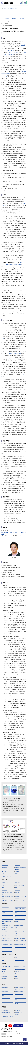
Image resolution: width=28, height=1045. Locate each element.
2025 (16, 957)
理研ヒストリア (18, 978)
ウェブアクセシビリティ (7, 876)
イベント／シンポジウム (20, 969)
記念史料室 (4, 981)
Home (2, 7)
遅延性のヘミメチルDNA (15, 353)
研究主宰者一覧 (5, 907)
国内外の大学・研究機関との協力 (20, 1003)
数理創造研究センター (19, 927)
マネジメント (17, 890)
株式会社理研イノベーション (7, 995)
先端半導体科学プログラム (7, 919)
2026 (3, 957)
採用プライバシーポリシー (20, 873)
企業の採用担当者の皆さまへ (7, 1003)
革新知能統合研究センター (7, 935)
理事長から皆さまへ (6, 882)
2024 (3, 960)
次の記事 (22, 18)
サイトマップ (5, 867)
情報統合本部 (17, 935)
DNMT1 (5, 77)
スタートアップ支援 (19, 994)
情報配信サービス (18, 971)
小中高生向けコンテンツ (20, 973)
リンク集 (4, 871)
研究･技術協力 (5, 991)
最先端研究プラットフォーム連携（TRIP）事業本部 (20, 908)
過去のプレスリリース (19, 960)
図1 (3, 338)
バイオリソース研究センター (20, 941)
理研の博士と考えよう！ (20, 966)
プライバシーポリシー (6, 873)
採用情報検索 (5, 1010)
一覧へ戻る (14, 18)
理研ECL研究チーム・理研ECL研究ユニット (7, 928)
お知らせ (4, 969)
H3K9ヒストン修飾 (13, 52)
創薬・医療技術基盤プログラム (20, 916)
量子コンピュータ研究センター (20, 932)
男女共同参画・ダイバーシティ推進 (20, 897)
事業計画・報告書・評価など (7, 893)
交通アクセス (5, 865)
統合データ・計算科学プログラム (7, 912)
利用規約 (17, 871)
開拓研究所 (17, 921)
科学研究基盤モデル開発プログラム (20, 912)
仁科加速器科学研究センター (20, 948)
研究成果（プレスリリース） (12, 7)
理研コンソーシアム (6, 998)
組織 (3, 887)
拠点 (16, 887)
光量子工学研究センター (7, 947)
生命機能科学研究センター (20, 938)
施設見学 (17, 976)
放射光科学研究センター (7, 951)
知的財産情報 (5, 987)
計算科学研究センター (6, 931)
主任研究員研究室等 (6, 925)
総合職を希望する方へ (6, 1012)
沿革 (3, 885)
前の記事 (7, 18)
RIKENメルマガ (19, 1025)
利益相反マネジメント (19, 900)
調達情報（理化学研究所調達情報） (20, 868)
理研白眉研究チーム (19, 925)
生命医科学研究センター (7, 938)
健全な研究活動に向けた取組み (7, 897)
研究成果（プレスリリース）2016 (10, 8)
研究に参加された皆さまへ (7, 900)
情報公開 (17, 892)
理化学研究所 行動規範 (19, 885)
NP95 (23, 45)
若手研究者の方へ (18, 1010)
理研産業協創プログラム (20, 919)
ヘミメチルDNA (10, 50)
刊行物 (3, 971)
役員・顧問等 (17, 882)
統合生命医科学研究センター (8, 532)
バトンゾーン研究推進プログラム (7, 922)
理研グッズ (4, 976)
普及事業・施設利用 (19, 991)
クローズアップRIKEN (6, 966)
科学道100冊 (4, 978)
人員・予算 (4, 890)
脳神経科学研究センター (7, 940)
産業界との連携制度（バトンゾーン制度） (20, 988)
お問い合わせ (17, 865)
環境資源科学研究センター (7, 944)
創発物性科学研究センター (20, 944)
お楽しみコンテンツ (6, 973)
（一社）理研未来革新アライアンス (20, 999)
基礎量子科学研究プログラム (7, 916)
